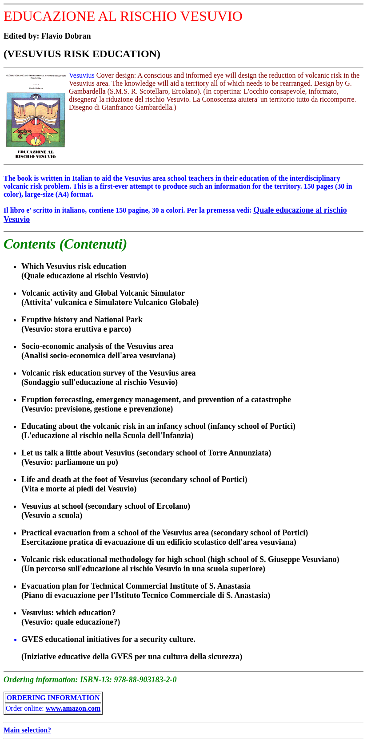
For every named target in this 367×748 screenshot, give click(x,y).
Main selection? (27, 730)
